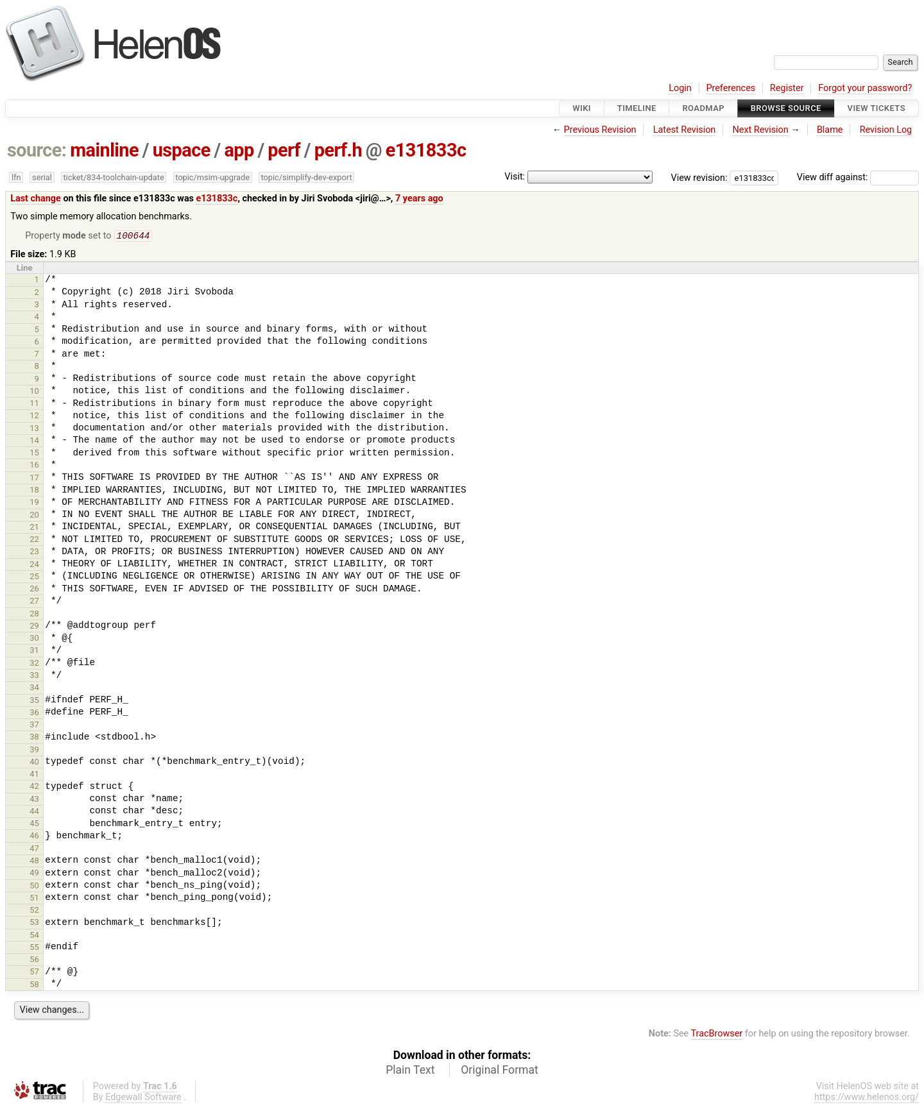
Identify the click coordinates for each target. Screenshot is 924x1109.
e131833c (426, 150)
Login (680, 88)
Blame (830, 129)
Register (787, 88)
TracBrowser (717, 1034)
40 (34, 763)
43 (34, 800)
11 (34, 404)
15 (34, 454)
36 (34, 713)
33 (34, 676)
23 (34, 552)
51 (34, 899)
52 (34, 911)
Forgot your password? (865, 88)
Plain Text (410, 1071)
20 (34, 516)
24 (34, 565)
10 (34, 392)
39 (34, 751)
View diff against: (858, 177)
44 (34, 812)
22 (34, 540)
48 (34, 862)
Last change (35, 198)
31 (34, 651)
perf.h (338, 150)
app (238, 150)
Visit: (514, 176)
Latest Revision (684, 129)
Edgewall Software (143, 1098)
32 (34, 664)
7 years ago (419, 198)
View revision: (699, 177)
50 (34, 887)
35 (34, 701)
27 (34, 602)
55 (34, 948)
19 (34, 503)
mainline (104, 150)
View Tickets (876, 108)
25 (34, 577)
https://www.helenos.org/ (866, 1098)
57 (34, 973)
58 (34, 985)
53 (34, 923)
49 (34, 874)
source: (37, 150)
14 (34, 441)
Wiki (581, 108)
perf (284, 150)
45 (34, 824)
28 (34, 615)
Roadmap (703, 108)
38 (34, 738)
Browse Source (786, 108)
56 (34, 960)
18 (34, 491)
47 (34, 849)
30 (34, 639)
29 (34, 627)
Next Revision (760, 129)
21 (34, 528)
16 (34, 466)
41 (34, 775)
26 (34, 590)
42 (34, 787)
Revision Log (886, 129)
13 (34, 429)
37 (34, 726)
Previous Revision (600, 129)
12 (34, 416)
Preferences (730, 88)
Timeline (636, 108)
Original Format (499, 1071)
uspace (181, 150)
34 (34, 688)
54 (34, 936)
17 (34, 479)
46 (34, 837)
